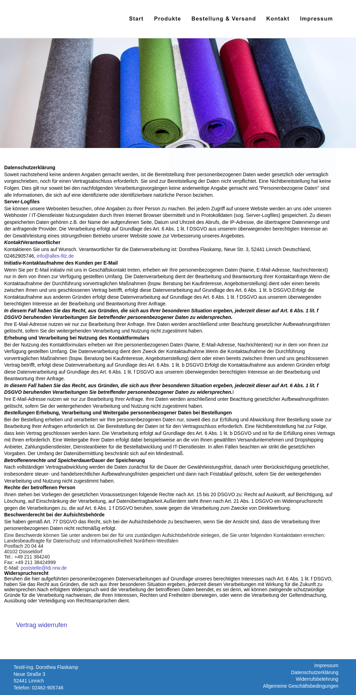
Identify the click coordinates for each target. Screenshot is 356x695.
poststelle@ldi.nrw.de (44, 568)
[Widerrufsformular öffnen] (41, 625)
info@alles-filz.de (55, 256)
